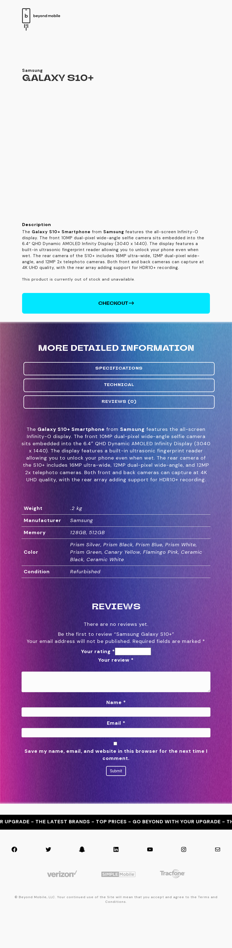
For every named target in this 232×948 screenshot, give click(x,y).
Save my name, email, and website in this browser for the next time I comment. (116, 795)
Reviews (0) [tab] (119, 443)
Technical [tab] (119, 426)
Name (116, 743)
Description (36, 265)
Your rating (98, 692)
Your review (116, 700)
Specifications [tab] (119, 409)
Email (116, 764)
